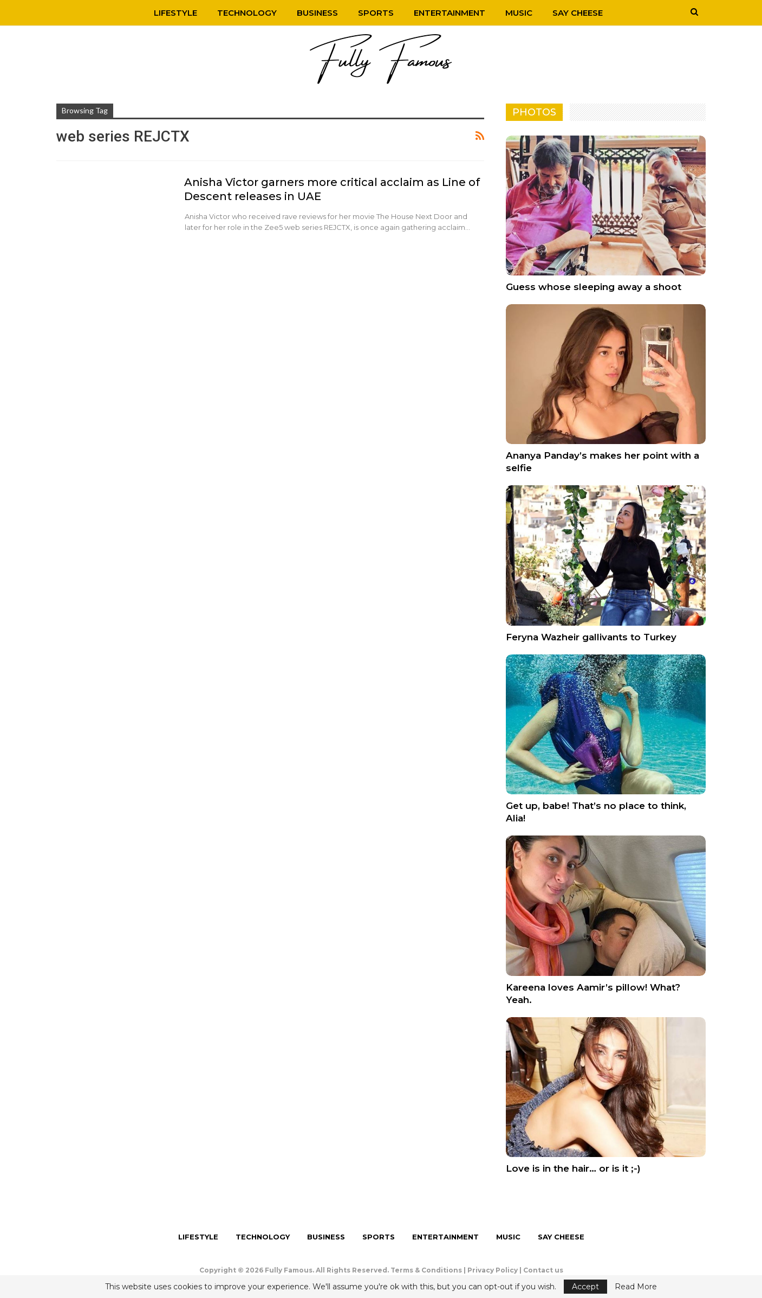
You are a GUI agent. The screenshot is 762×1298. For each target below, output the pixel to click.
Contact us (543, 1270)
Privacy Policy (492, 1270)
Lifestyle (175, 13)
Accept (585, 1286)
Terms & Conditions (426, 1270)
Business (317, 13)
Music (518, 13)
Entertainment (449, 13)
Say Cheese (577, 13)
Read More (636, 1286)
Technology (247, 13)
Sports (376, 13)
